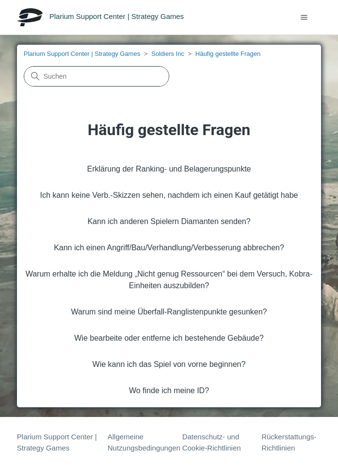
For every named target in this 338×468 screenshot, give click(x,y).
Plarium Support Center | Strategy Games (82, 53)
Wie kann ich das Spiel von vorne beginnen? (169, 364)
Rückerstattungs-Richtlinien (288, 442)
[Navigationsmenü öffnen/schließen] (304, 17)
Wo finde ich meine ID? (169, 390)
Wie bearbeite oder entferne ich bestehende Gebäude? (169, 338)
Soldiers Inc (167, 53)
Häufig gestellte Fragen (227, 53)
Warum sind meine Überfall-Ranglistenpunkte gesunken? (169, 312)
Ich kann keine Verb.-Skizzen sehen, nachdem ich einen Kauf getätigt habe (169, 195)
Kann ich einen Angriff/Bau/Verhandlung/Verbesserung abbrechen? (169, 247)
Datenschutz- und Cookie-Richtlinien (211, 442)
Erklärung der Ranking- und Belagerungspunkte (169, 169)
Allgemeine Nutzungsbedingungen (144, 442)
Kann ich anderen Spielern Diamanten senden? (168, 221)
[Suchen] (96, 76)
